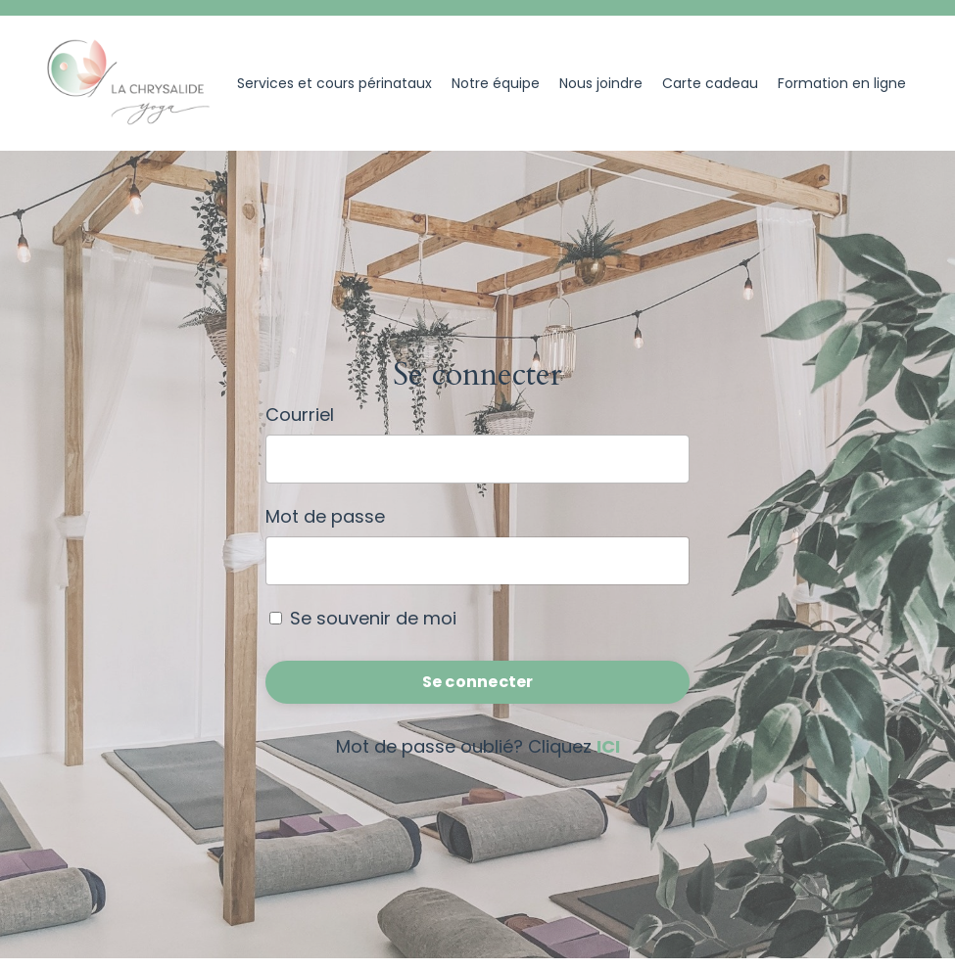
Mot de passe (325, 516)
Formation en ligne (842, 83)
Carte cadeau (710, 83)
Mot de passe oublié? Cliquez (478, 746)
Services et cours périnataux (334, 83)
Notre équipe (496, 83)
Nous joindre (601, 83)
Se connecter (478, 681)
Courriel (299, 414)
